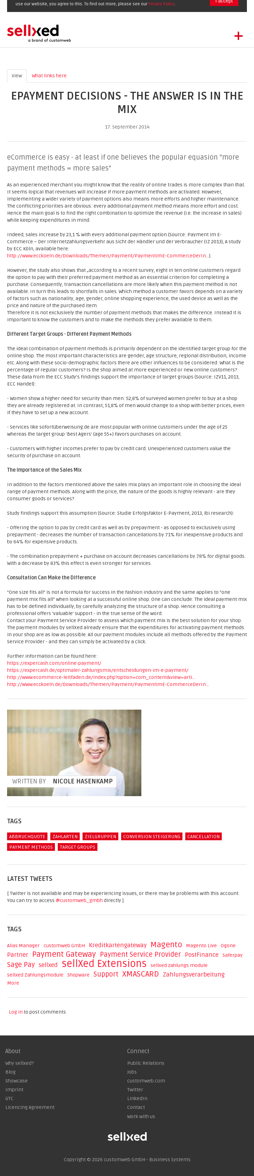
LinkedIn (137, 1099)
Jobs (132, 1072)
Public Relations (145, 1063)
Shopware (78, 975)
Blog (10, 1072)
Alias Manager (23, 946)
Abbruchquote (27, 837)
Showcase (16, 1081)
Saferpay (232, 955)
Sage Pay (21, 965)
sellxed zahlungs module (179, 965)
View (19, 75)
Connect (138, 1051)
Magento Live (201, 946)
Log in (16, 1012)
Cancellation (203, 837)
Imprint (14, 1090)
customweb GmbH (64, 946)
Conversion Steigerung (151, 837)
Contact (136, 1107)
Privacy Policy (161, 4)
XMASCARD (140, 974)
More (13, 983)
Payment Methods (31, 847)
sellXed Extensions (104, 964)
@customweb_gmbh (79, 900)
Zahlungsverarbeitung (194, 974)
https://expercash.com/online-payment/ (54, 663)
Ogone (228, 946)
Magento (166, 945)
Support (106, 974)
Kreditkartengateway (118, 945)
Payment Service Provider (140, 954)
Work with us (141, 1117)
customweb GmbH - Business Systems (147, 1160)
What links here (49, 76)
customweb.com (146, 1081)
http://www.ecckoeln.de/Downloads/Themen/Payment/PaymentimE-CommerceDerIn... (108, 256)
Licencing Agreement (30, 1107)
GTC (9, 1099)
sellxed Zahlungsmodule (35, 975)
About (13, 1051)
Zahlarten (65, 837)
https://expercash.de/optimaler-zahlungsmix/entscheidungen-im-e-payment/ (97, 670)
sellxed (48, 965)
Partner (17, 955)
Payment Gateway (64, 954)
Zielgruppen (100, 837)
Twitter (135, 1090)
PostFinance (202, 955)
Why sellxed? (19, 1063)
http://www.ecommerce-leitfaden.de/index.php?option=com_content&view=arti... (101, 677)
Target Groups (77, 847)
